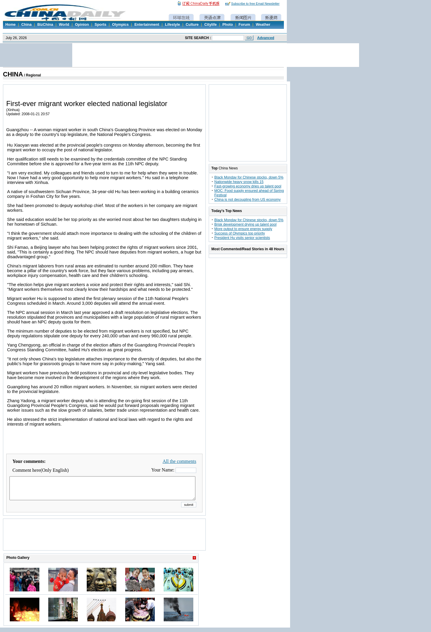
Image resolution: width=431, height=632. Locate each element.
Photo (227, 25)
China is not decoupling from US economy (247, 200)
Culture (192, 25)
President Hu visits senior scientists (242, 238)
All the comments (179, 461)
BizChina (45, 25)
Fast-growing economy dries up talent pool (247, 186)
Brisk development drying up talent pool (245, 224)
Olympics (120, 25)
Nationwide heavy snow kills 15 (238, 182)
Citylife (210, 25)
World (64, 25)
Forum (244, 25)
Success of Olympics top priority (239, 233)
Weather (263, 25)
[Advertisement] (104, 542)
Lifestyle (172, 25)
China (26, 25)
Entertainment (146, 25)
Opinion (82, 25)
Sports (101, 25)
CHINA (13, 74)
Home (10, 25)
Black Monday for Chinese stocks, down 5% (248, 177)
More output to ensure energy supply (243, 229)
